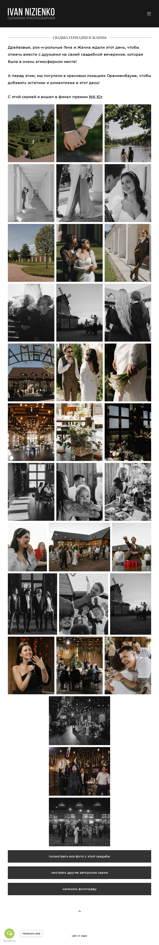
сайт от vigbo (79, 936)
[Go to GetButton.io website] (9, 941)
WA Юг (96, 97)
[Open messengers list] (9, 933)
